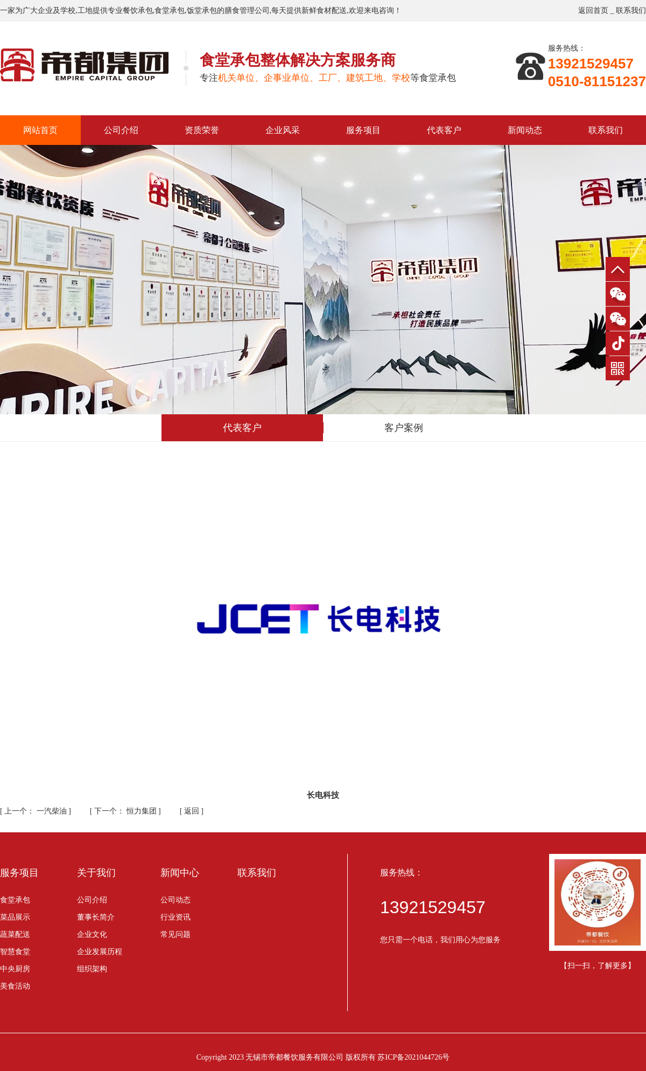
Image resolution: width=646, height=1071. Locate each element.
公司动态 (175, 900)
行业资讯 (175, 917)
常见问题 (175, 934)
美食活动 (15, 986)
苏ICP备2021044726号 (413, 1057)
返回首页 (593, 10)
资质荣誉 (202, 130)
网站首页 (40, 130)
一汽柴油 (36, 811)
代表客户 (444, 130)
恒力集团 (126, 811)
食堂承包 (15, 900)
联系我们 (631, 10)
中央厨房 (15, 969)
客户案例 (403, 427)
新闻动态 (525, 130)
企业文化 (92, 934)
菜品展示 (15, 917)
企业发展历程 (99, 952)
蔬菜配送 (15, 934)
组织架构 (92, 969)
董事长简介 (96, 917)
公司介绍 (121, 130)
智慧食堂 (15, 952)
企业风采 (282, 130)
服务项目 (363, 130)
